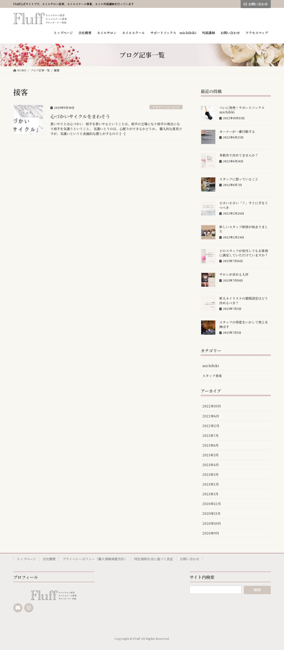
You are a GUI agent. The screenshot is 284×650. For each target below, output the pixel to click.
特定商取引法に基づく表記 (153, 559)
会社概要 (49, 559)
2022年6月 (210, 416)
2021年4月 (210, 464)
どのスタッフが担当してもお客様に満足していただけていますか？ (243, 253)
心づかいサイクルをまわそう (80, 116)
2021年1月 (210, 494)
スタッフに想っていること (238, 179)
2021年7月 (210, 435)
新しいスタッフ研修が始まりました (243, 229)
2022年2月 (210, 425)
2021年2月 (210, 484)
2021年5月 (210, 455)
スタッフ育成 (212, 375)
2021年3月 (210, 474)
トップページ (26, 559)
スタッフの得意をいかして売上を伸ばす (243, 324)
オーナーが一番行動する (237, 131)
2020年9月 (210, 533)
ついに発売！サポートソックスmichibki (242, 110)
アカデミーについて (166, 107)
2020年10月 (211, 523)
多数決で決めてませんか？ (238, 155)
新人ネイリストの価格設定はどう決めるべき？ (243, 300)
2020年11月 (211, 513)
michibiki (210, 365)
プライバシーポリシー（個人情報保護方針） (94, 559)
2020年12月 (211, 503)
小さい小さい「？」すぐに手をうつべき (243, 205)
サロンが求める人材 (233, 274)
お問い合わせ (256, 4)
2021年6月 (210, 445)
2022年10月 (211, 406)
